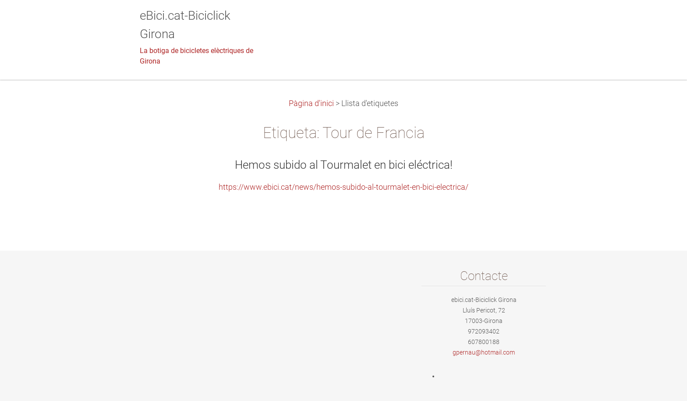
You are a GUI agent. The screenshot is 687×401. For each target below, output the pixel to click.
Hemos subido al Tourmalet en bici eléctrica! (344, 164)
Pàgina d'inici (311, 103)
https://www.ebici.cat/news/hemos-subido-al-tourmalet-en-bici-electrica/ (343, 187)
